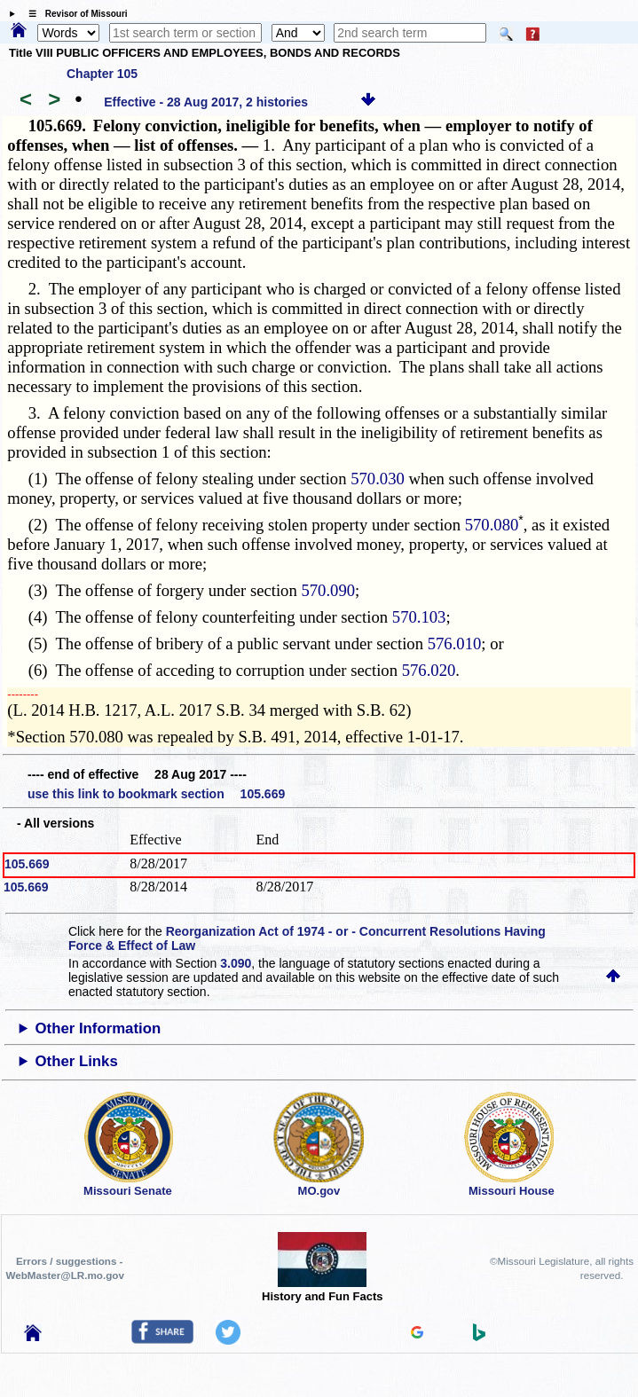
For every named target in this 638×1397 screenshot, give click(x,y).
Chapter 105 (102, 74)
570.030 (378, 478)
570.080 (492, 524)
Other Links (76, 1061)
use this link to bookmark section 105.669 (156, 794)
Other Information (98, 1028)
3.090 (235, 963)
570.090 (328, 590)
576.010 (455, 643)
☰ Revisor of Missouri (74, 14)
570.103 (419, 617)
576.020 (429, 670)
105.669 (27, 864)
